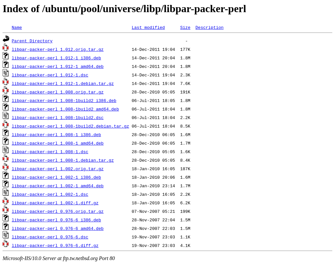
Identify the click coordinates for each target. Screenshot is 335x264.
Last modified (148, 27)
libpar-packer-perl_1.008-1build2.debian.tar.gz (70, 126)
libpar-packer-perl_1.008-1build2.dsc (58, 117)
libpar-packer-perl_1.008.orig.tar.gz (58, 92)
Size (185, 27)
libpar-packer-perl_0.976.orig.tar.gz (58, 211)
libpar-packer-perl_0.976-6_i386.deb (56, 220)
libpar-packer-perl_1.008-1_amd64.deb (58, 143)
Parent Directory (32, 41)
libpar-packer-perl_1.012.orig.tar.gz (58, 49)
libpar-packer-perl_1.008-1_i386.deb (56, 134)
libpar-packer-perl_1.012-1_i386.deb (56, 58)
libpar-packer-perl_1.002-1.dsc (50, 194)
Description (209, 27)
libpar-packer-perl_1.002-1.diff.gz (55, 203)
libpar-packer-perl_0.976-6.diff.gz (55, 245)
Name (17, 27)
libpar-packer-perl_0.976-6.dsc (50, 237)
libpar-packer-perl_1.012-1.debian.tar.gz (63, 83)
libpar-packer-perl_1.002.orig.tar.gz (58, 169)
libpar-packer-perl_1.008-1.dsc (50, 151)
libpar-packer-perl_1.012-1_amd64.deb (58, 66)
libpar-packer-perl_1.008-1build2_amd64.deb (65, 109)
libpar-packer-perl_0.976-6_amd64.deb (58, 228)
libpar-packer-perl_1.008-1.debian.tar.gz (63, 160)
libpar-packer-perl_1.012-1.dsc (50, 75)
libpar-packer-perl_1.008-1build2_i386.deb (64, 100)
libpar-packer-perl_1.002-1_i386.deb (56, 177)
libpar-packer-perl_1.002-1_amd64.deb (58, 186)
